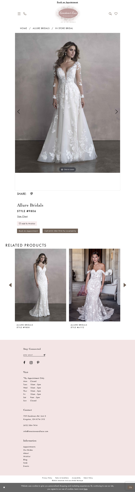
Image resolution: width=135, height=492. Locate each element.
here (85, 489)
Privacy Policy (47, 478)
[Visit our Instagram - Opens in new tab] (31, 363)
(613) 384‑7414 (30, 425)
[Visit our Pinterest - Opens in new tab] (38, 362)
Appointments (29, 446)
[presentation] (40, 285)
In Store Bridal (64, 28)
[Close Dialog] (4, 487)
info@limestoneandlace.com (35, 431)
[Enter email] (34, 354)
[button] (19, 13)
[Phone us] (25, 13)
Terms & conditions (62, 478)
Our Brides (28, 450)
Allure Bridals (41, 28)
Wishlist (26, 456)
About (26, 453)
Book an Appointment (28, 231)
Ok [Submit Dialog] (130, 487)
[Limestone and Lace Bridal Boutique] (67, 14)
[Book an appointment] (67, 2)
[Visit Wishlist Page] (116, 13)
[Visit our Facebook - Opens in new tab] (24, 362)
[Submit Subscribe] (44, 354)
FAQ (25, 463)
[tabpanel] (67, 103)
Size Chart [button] (22, 216)
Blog (25, 459)
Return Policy (88, 478)
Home (23, 28)
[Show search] (110, 13)
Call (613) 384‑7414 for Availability (60, 231)
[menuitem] (19, 13)
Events (26, 466)
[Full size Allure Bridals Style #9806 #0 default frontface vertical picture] (67, 103)
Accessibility (76, 478)
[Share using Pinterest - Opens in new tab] (31, 194)
